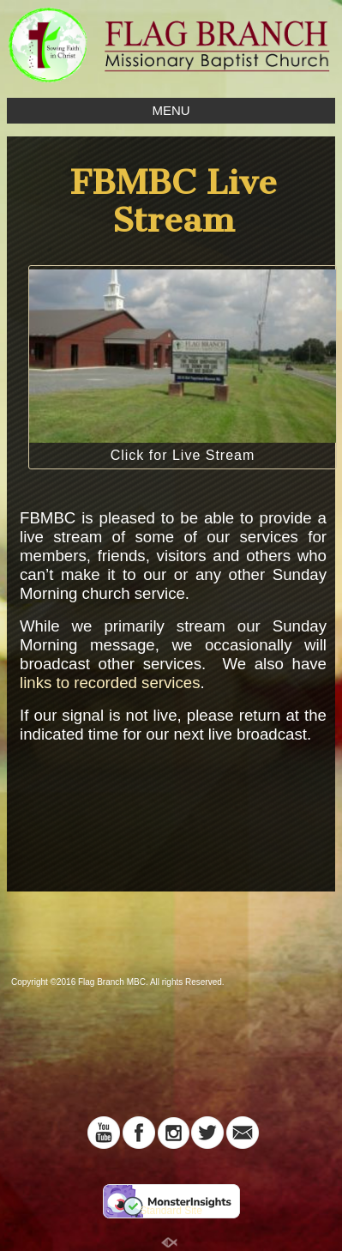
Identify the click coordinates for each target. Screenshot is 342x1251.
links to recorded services (110, 683)
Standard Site (171, 1211)
